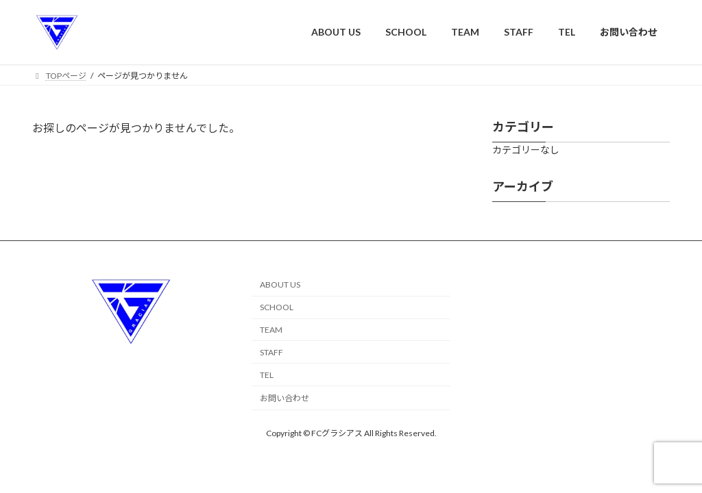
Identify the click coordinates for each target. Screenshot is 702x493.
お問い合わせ (284, 398)
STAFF (271, 352)
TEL (267, 374)
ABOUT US (280, 284)
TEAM (271, 330)
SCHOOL (276, 307)
